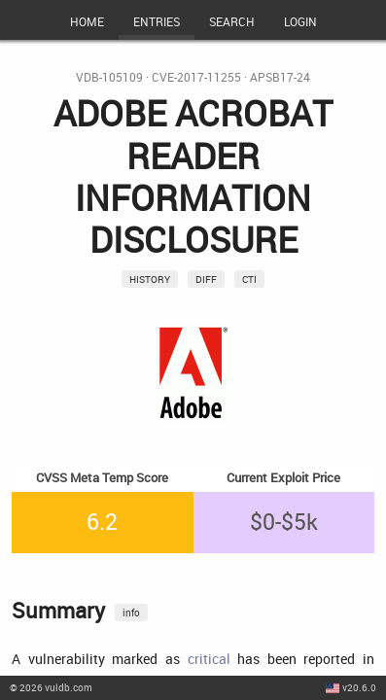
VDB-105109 (109, 77)
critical (209, 658)
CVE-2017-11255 (196, 77)
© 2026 (51, 687)
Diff (206, 279)
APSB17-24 (280, 77)
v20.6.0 (359, 687)
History (149, 279)
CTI (249, 279)
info (131, 612)
